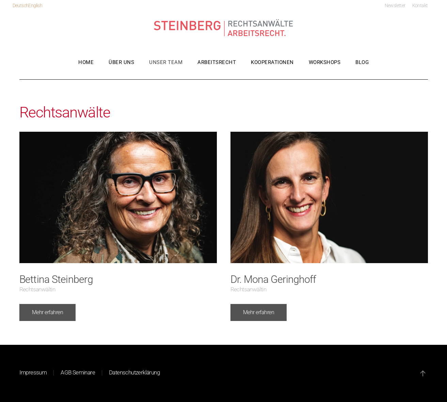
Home (86, 62)
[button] (422, 373)
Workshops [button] (325, 62)
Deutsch (21, 5)
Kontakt (420, 5)
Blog (362, 62)
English (35, 5)
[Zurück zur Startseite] (223, 28)
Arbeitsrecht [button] (216, 62)
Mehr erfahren (47, 312)
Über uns (121, 62)
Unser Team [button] (165, 62)
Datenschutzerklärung (134, 372)
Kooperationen (272, 62)
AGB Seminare (78, 372)
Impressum (33, 372)
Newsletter (395, 5)
